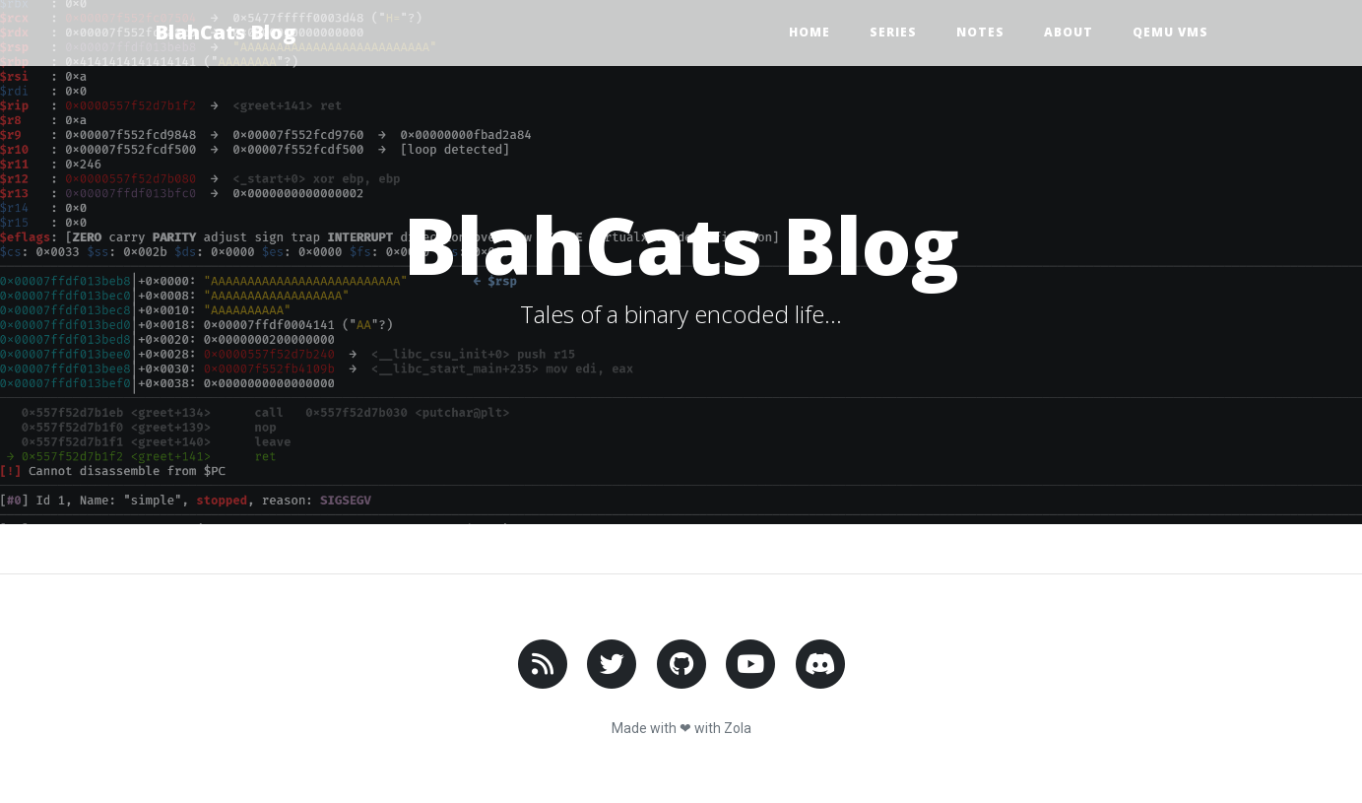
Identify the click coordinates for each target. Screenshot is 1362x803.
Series (893, 32)
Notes (980, 32)
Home (809, 32)
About (1068, 32)
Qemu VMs (1170, 32)
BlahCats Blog (225, 32)
